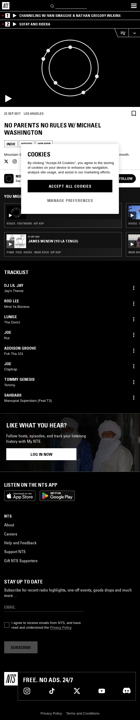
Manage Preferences (70, 200)
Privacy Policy (60, 627)
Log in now (41, 454)
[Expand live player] (134, 33)
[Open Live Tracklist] (121, 33)
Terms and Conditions (83, 713)
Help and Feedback (20, 542)
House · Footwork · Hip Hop (25, 223)
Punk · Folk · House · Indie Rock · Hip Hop (34, 252)
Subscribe (21, 647)
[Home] (5, 5)
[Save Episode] (133, 113)
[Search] (52, 5)
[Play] (70, 68)
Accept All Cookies (70, 186)
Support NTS (15, 551)
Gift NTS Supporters (21, 560)
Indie (11, 144)
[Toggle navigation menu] (134, 6)
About (9, 524)
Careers (10, 533)
